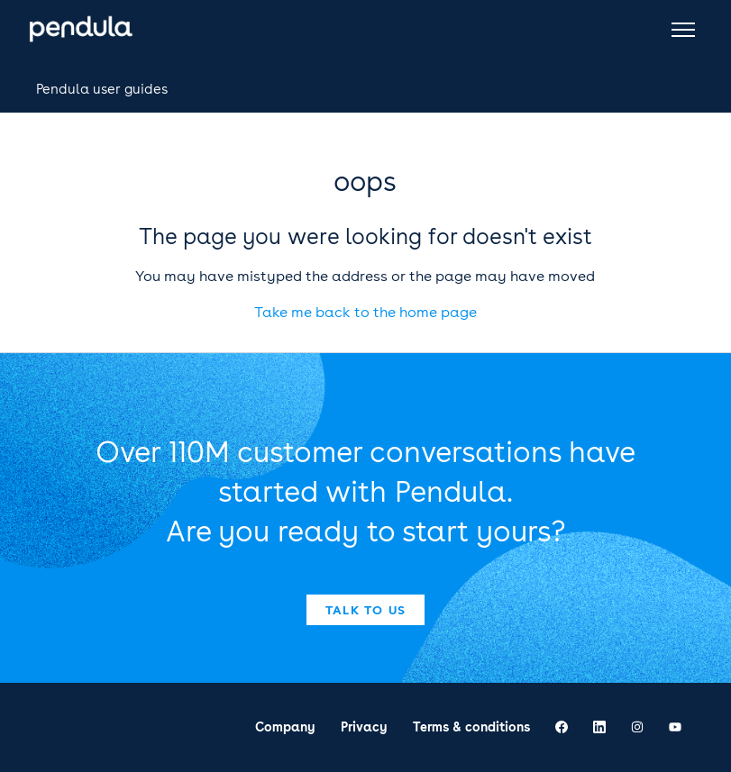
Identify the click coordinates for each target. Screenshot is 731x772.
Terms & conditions (471, 727)
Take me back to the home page (365, 312)
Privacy (364, 727)
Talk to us (366, 610)
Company (285, 727)
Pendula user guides (102, 89)
